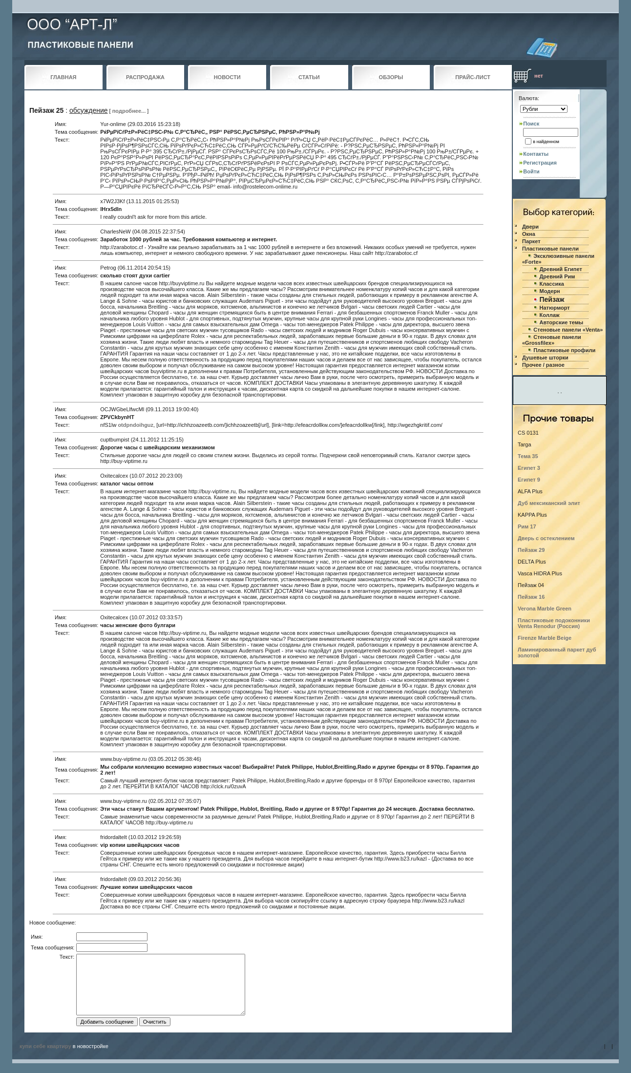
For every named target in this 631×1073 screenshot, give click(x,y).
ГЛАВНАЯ (63, 77)
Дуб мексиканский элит (549, 503)
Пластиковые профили (564, 350)
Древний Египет (561, 269)
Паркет (531, 241)
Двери (530, 227)
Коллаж (550, 315)
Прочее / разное (543, 365)
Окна (528, 234)
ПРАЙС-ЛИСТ (472, 77)
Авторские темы (562, 322)
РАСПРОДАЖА (145, 77)
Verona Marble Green (544, 608)
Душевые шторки (545, 357)
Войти (531, 171)
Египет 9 (529, 480)
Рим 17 (527, 526)
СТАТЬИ (309, 77)
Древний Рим (557, 276)
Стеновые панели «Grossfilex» (551, 340)
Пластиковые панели (550, 249)
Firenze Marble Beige (544, 638)
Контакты (535, 154)
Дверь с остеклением (546, 538)
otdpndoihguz (135, 425)
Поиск (531, 123)
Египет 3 (529, 468)
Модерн (550, 291)
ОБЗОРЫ (391, 77)
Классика (552, 284)
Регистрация (540, 163)
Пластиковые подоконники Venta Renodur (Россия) (554, 623)
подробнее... (129, 111)
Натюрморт (555, 308)
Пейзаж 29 (531, 550)
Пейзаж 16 (531, 597)
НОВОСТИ (227, 77)
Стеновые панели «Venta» (568, 330)
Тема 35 (528, 456)
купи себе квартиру (45, 1046)
